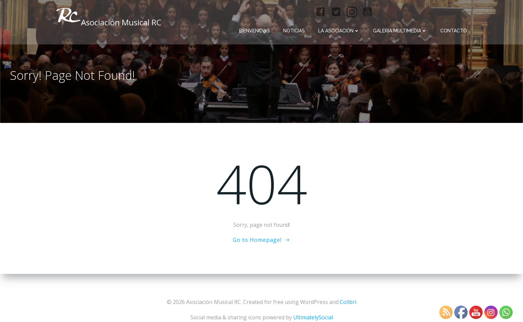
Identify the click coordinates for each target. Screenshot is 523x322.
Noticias (294, 30)
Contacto (453, 30)
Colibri (348, 302)
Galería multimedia (400, 30)
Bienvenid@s (254, 30)
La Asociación (339, 30)
